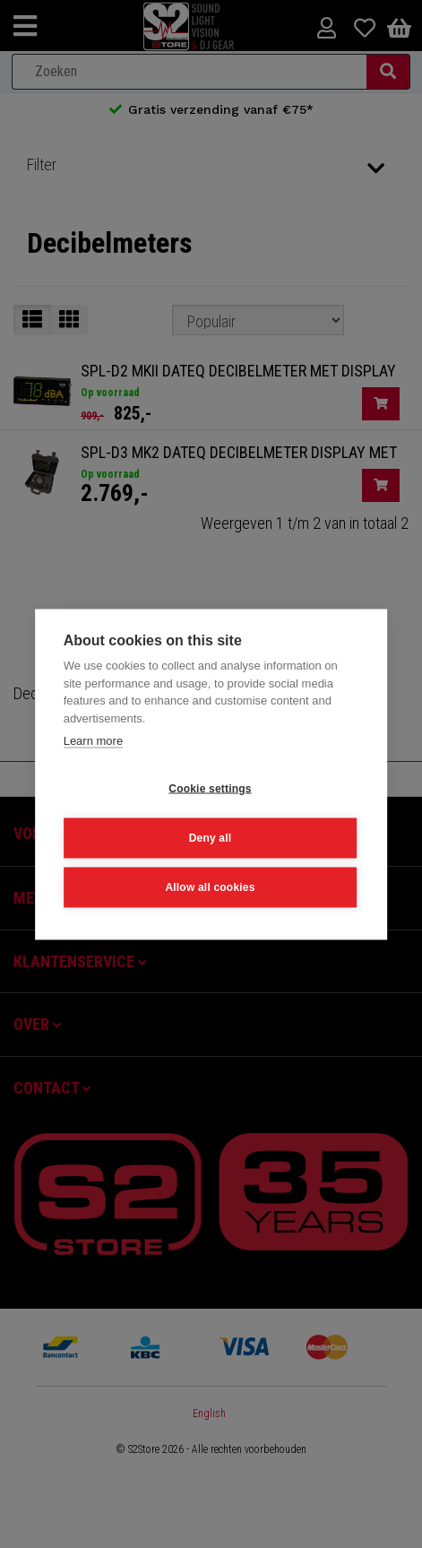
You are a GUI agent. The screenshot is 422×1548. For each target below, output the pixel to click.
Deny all (210, 837)
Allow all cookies (209, 886)
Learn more (93, 740)
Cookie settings (209, 788)
